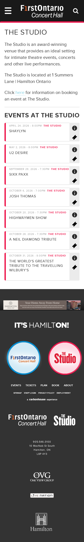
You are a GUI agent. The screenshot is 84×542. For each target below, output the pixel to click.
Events (16, 385)
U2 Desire (18, 153)
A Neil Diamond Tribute (33, 239)
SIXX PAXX (18, 174)
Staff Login (30, 393)
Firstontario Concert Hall (21, 358)
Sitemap (17, 393)
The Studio (63, 358)
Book (55, 385)
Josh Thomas (22, 196)
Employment (64, 393)
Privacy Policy (46, 393)
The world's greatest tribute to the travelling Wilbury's (36, 265)
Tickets (31, 385)
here (20, 92)
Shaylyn (17, 131)
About (68, 385)
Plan (44, 385)
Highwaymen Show (28, 218)
